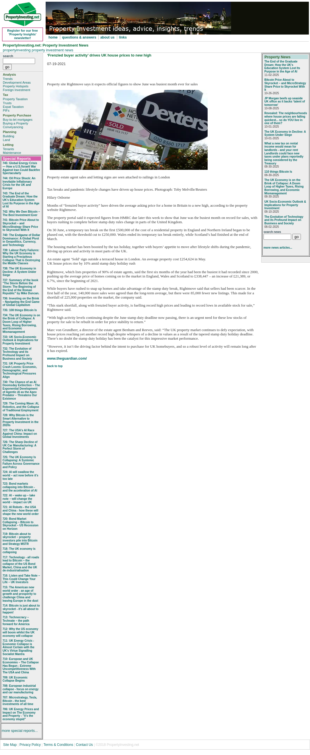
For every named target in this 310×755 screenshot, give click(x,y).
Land (6, 140)
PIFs (6, 110)
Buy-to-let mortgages (18, 119)
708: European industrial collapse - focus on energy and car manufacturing (21, 689)
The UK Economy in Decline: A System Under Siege (285, 133)
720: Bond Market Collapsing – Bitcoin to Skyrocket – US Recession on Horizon (21, 523)
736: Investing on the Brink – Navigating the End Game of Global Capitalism (21, 302)
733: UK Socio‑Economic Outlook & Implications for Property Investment (20, 340)
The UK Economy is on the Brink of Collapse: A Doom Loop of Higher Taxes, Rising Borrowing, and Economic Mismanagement (284, 186)
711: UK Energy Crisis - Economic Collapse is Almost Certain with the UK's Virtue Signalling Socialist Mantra (19, 647)
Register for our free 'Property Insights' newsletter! (22, 34)
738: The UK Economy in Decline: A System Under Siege (19, 272)
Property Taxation (15, 99)
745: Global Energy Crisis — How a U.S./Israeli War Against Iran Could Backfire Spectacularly (21, 168)
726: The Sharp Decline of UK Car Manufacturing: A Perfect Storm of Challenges (20, 447)
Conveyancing (13, 127)
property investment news (52, 50)
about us (107, 37)
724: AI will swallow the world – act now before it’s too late (20, 475)
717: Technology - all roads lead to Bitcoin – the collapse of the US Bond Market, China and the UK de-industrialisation (21, 564)
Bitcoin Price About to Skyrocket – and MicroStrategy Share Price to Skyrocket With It (285, 84)
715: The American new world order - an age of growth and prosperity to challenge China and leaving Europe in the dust (20, 594)
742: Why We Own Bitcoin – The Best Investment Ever (21, 213)
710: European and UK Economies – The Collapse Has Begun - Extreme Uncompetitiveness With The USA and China (21, 665)
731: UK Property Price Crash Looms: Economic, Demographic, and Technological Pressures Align (20, 370)
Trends (8, 78)
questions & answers (79, 37)
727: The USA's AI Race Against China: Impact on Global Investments (20, 433)
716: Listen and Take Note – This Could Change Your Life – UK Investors (21, 579)
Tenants (8, 149)
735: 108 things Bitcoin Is (20, 310)
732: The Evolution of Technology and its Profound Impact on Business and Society (17, 353)
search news (272, 231)
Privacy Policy (30, 745)
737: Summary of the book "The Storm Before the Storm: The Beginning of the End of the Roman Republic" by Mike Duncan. (21, 287)
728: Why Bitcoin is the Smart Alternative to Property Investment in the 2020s (21, 420)
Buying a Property (15, 123)
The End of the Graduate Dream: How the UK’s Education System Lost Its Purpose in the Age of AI (282, 66)
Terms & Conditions (58, 745)
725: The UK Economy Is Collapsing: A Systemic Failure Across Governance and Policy (21, 462)
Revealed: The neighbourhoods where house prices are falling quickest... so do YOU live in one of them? (285, 118)
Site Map (10, 745)
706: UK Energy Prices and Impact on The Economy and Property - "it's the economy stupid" (21, 714)
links (123, 37)
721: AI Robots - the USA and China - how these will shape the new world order (21, 510)
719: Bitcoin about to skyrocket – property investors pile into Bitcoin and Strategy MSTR (20, 538)
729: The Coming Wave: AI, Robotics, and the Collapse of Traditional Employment (21, 407)
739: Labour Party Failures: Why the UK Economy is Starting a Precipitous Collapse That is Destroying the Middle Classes (21, 257)
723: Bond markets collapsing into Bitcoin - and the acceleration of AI (20, 487)
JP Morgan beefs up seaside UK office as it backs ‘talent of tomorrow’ (284, 101)
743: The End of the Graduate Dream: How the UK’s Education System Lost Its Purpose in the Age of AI (21, 200)
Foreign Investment (16, 90)
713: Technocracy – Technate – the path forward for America (16, 620)
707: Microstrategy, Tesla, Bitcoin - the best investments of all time (20, 701)
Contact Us (84, 745)
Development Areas (17, 82)
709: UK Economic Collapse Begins (15, 679)
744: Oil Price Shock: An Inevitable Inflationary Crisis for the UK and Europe (19, 183)
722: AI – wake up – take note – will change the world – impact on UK (19, 499)
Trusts (7, 103)
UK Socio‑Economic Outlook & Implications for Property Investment (285, 205)
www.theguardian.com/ (67, 358)
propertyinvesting (17, 50)
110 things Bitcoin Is (278, 171)
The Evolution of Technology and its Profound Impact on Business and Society (283, 220)
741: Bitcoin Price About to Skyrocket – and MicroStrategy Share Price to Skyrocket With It (21, 224)
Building (8, 136)
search (8, 56)
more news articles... (278, 247)
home (53, 37)
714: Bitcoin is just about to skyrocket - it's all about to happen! (21, 609)
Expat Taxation (13, 106)
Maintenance (12, 152)
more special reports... (20, 730)
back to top (55, 366)
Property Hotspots (16, 86)
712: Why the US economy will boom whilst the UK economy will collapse (20, 632)
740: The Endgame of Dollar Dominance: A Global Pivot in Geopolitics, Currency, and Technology (21, 240)
